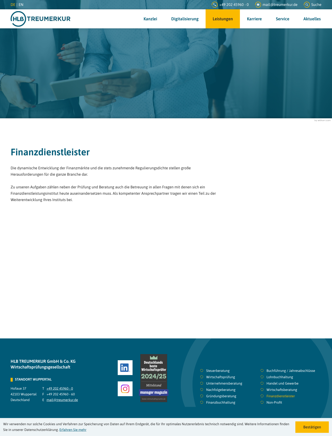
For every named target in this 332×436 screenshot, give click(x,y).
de (13, 4)
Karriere (254, 19)
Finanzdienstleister (281, 396)
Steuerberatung (218, 371)
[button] (312, 4)
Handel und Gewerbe (283, 383)
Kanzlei (150, 19)
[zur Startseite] (41, 18)
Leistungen (223, 19)
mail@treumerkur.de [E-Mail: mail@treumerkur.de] (62, 400)
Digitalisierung (185, 19)
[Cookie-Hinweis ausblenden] (312, 427)
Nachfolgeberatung (221, 390)
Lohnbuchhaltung (280, 377)
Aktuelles (312, 19)
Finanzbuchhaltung (220, 402)
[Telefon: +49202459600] (233, 4)
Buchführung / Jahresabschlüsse (291, 371)
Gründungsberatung (221, 396)
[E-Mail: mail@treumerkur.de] (279, 4)
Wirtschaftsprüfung (220, 377)
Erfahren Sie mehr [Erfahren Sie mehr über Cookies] (72, 430)
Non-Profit (274, 402)
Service (282, 19)
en (21, 4)
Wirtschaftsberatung (282, 390)
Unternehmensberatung (224, 383)
